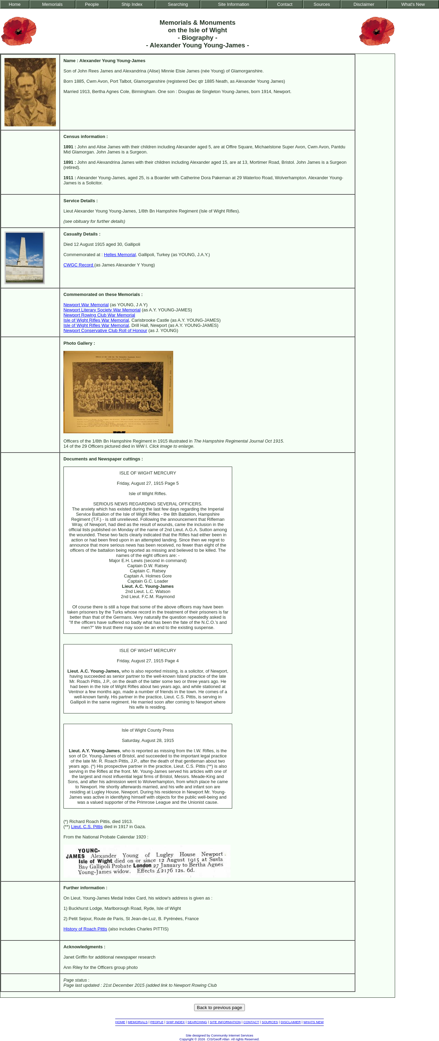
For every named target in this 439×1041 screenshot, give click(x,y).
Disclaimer (364, 4)
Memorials (52, 4)
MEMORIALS (138, 1022)
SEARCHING (197, 1022)
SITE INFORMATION (225, 1022)
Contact (285, 4)
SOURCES (270, 1022)
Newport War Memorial (86, 304)
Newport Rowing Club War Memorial (99, 315)
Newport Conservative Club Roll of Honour (105, 330)
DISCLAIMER (291, 1022)
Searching (178, 4)
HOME (120, 1022)
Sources (321, 4)
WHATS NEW (314, 1022)
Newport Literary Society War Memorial (102, 309)
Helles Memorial (120, 254)
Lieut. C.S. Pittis (87, 826)
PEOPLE (156, 1022)
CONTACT (251, 1022)
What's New (413, 4)
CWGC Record (78, 264)
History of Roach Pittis (85, 928)
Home (15, 4)
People (92, 4)
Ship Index (131, 4)
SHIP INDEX (175, 1022)
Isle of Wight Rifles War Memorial (96, 320)
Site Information (233, 4)
